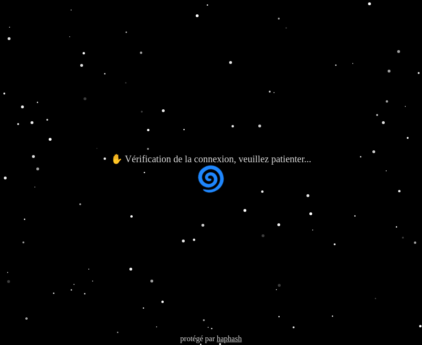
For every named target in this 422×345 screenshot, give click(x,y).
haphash (229, 339)
